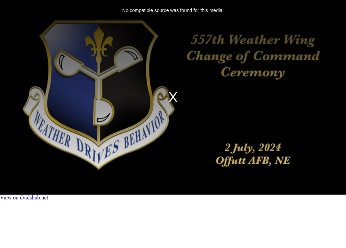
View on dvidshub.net (24, 197)
